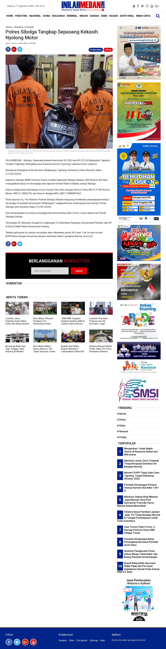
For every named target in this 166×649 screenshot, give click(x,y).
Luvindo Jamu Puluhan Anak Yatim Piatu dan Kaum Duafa (17, 321)
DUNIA (46, 15)
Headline (18, 27)
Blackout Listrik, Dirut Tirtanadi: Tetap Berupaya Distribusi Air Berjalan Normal (141, 463)
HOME (9, 15)
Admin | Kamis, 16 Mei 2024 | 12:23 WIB (20, 43)
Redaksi (63, 640)
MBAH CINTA (143, 15)
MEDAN (84, 15)
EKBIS (104, 15)
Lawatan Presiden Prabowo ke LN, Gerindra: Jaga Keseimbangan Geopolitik (98, 323)
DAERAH (94, 15)
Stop (108, 49)
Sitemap (94, 640)
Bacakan (96, 49)
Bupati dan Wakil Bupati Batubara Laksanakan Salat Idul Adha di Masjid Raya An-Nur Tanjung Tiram (72, 351)
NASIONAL (35, 15)
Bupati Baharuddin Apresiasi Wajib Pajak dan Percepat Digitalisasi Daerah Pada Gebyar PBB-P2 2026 (138, 568)
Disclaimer (81, 640)
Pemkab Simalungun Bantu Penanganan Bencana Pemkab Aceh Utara (141, 541)
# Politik (121, 437)
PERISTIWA (21, 15)
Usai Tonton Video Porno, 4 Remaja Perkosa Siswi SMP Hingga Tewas (139, 529)
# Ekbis (121, 425)
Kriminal (29, 27)
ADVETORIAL (127, 15)
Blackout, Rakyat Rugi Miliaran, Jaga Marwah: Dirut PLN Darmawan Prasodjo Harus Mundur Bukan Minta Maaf (137, 501)
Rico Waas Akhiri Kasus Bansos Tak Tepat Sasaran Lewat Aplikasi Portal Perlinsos (44, 351)
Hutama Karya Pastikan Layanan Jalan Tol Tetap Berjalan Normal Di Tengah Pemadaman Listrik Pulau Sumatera (138, 516)
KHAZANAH (58, 15)
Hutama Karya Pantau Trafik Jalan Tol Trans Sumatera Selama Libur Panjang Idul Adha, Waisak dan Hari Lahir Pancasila (100, 353)
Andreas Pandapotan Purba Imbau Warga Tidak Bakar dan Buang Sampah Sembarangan (141, 553)
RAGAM (113, 15)
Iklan (102, 640)
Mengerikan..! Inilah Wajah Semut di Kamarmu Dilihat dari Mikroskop (141, 451)
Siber (71, 640)
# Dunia (121, 419)
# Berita (121, 413)
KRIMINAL (72, 15)
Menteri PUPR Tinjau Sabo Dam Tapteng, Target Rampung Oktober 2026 (141, 475)
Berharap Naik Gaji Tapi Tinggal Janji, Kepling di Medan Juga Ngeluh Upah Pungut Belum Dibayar (17, 351)
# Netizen (122, 431)
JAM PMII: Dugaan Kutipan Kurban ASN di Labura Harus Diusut (73, 321)
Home (9, 27)
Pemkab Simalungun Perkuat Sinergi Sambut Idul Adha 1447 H (141, 487)
